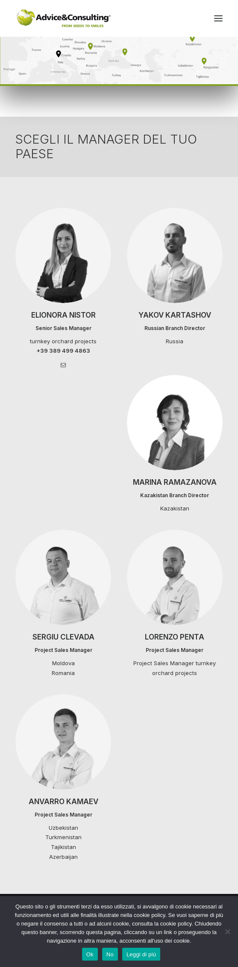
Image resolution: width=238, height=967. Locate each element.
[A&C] (63, 18)
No (110, 954)
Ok (90, 954)
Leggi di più (141, 954)
